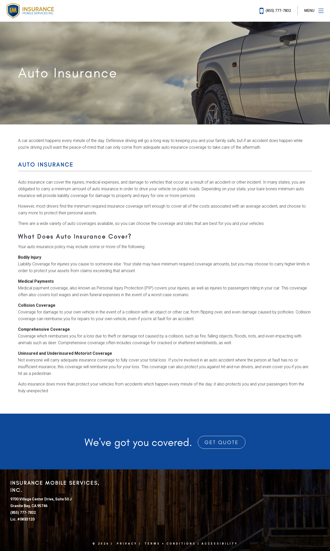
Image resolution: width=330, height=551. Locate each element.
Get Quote (221, 442)
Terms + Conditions (170, 543)
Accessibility (220, 543)
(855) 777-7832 (275, 10)
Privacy (127, 543)
